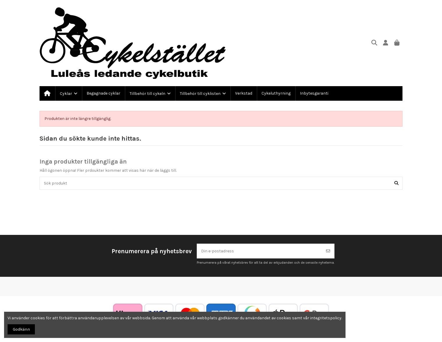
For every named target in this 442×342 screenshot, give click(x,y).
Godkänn (21, 329)
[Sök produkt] (396, 183)
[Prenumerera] (328, 251)
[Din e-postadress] (259, 251)
